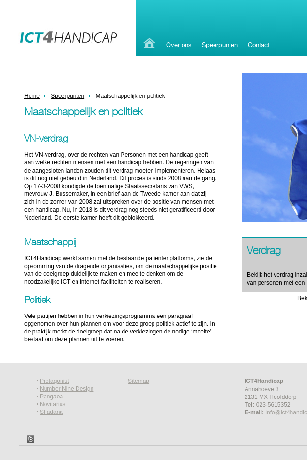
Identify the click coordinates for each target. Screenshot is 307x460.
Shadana (51, 412)
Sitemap (138, 381)
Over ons (179, 44)
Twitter (30, 439)
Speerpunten (220, 44)
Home (148, 43)
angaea (53, 396)
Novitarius (52, 404)
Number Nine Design (66, 388)
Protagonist (54, 381)
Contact (259, 44)
